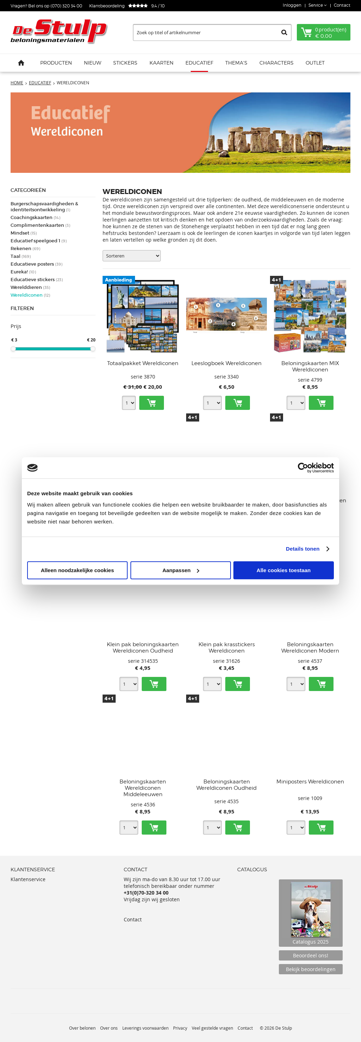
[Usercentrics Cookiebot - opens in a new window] (303, 467)
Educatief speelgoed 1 (39, 241)
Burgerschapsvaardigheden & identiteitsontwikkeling (44, 207)
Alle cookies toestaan (284, 570)
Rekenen (25, 249)
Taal (21, 256)
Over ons (109, 1028)
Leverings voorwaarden (145, 1028)
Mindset (24, 233)
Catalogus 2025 (310, 913)
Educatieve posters (36, 264)
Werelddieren (30, 287)
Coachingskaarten (35, 217)
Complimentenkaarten (40, 225)
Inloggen (292, 5)
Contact (342, 5)
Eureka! (23, 272)
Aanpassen (181, 570)
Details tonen (302, 549)
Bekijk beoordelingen (311, 969)
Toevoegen (151, 403)
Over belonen (82, 1028)
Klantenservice (28, 879)
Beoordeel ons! (310, 955)
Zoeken (284, 32)
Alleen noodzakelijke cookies (77, 570)
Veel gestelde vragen (212, 1028)
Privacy (180, 1028)
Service (316, 5)
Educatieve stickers (37, 280)
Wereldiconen (30, 295)
